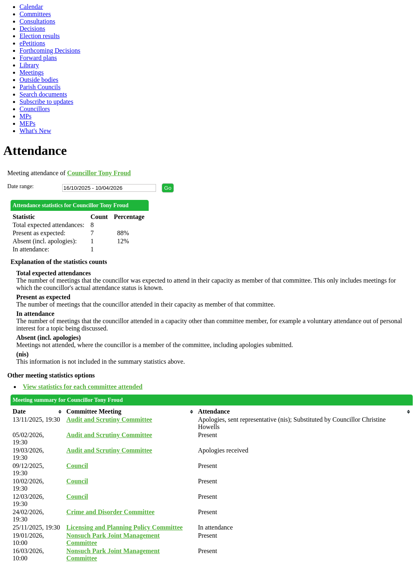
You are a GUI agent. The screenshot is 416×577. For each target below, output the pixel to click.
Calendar (31, 6)
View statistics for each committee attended (83, 386)
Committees (35, 14)
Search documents (43, 94)
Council (77, 465)
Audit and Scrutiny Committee (109, 419)
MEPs (27, 123)
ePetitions (32, 43)
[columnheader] (37, 412)
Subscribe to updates (46, 101)
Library (29, 65)
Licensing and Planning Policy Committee (124, 527)
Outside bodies (39, 79)
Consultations (37, 21)
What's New (35, 130)
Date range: (20, 186)
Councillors (35, 108)
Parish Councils (40, 87)
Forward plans (38, 57)
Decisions (32, 28)
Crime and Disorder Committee (110, 511)
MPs (25, 116)
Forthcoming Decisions (50, 50)
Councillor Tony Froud (99, 172)
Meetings (32, 72)
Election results (40, 35)
